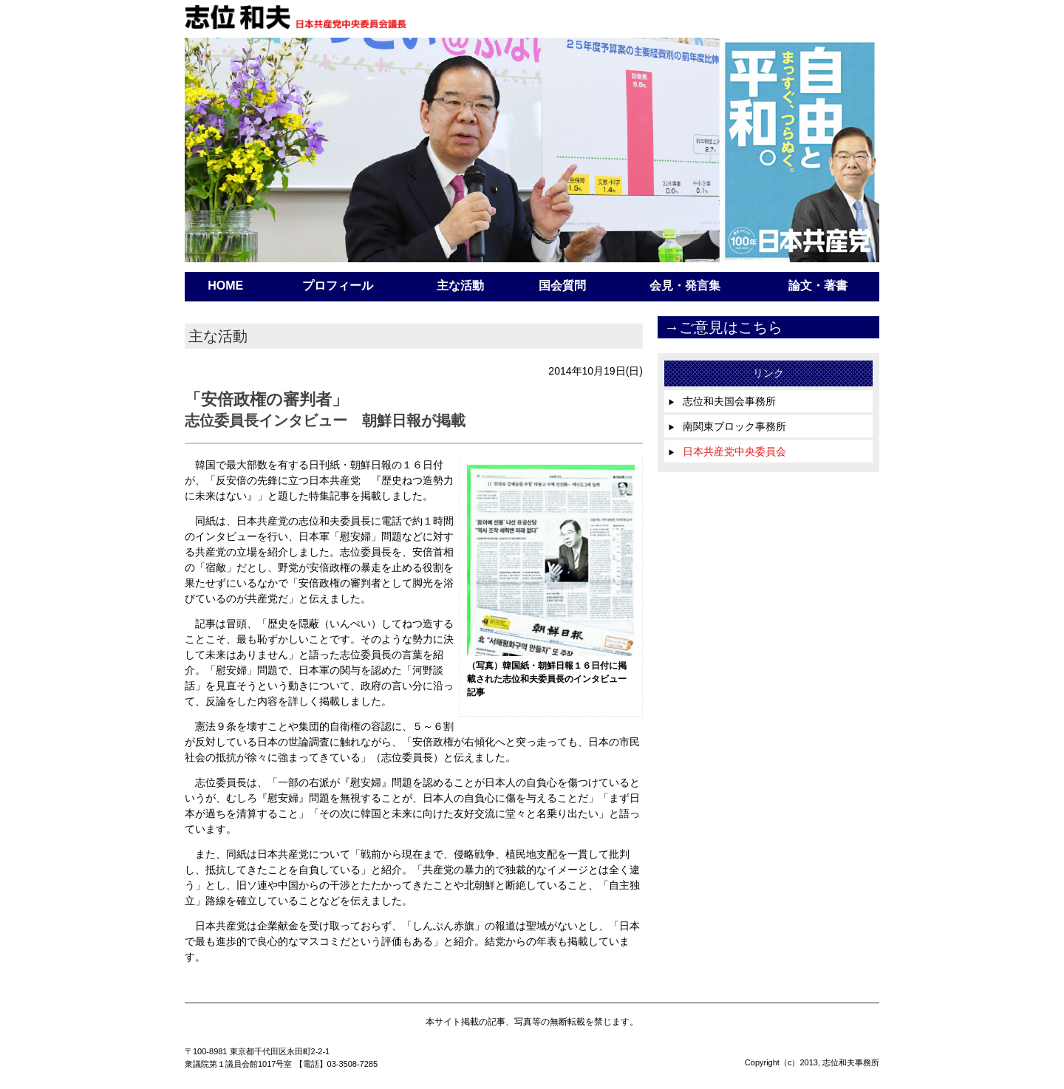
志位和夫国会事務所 (722, 401)
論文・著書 (818, 285)
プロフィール (337, 285)
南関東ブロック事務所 (727, 426)
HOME (225, 285)
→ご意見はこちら (723, 327)
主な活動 (460, 285)
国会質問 (562, 285)
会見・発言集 (684, 285)
